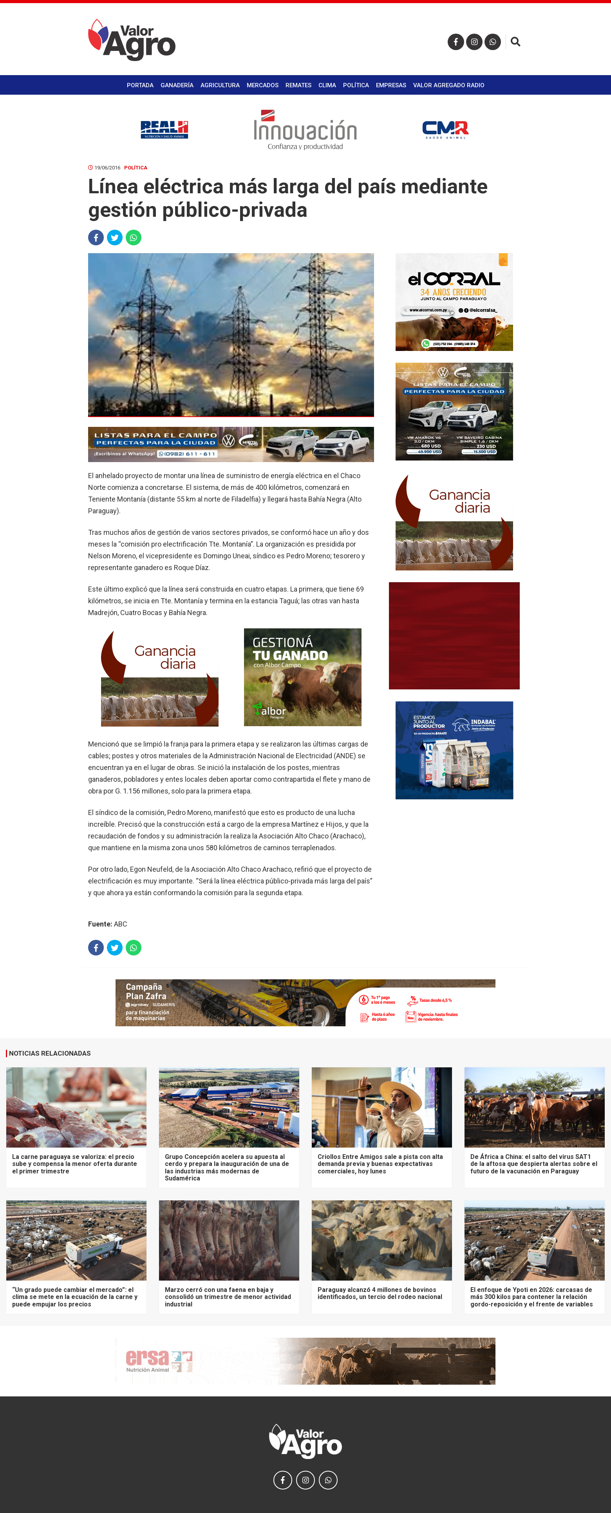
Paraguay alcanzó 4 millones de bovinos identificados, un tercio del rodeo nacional (380, 1293)
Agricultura (220, 85)
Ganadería (177, 85)
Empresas (391, 85)
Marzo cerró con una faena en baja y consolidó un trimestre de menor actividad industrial (228, 1297)
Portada (140, 85)
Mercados (262, 85)
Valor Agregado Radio (448, 85)
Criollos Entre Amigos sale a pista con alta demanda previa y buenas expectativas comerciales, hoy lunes (380, 1164)
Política (356, 85)
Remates (298, 85)
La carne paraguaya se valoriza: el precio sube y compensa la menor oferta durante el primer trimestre (74, 1164)
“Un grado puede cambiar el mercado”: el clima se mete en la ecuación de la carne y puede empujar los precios (74, 1297)
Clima (327, 85)
